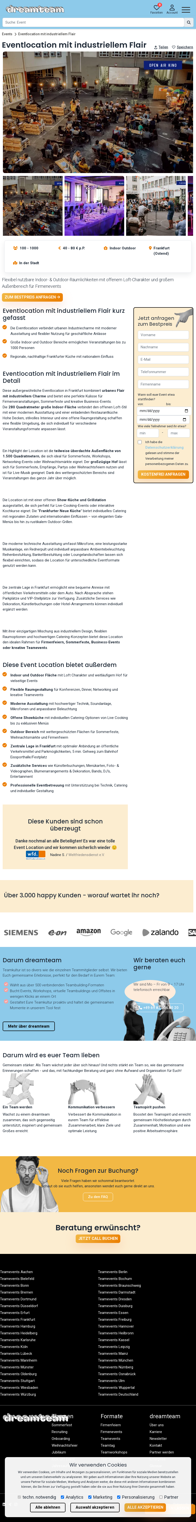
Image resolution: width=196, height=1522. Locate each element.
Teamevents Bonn (14, 1285)
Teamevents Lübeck (16, 1353)
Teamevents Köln (14, 1347)
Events (7, 34)
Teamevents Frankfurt (17, 1319)
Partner (168, 1497)
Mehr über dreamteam (28, 1026)
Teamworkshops (114, 1452)
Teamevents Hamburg (17, 1326)
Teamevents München (115, 1360)
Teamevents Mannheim (18, 1360)
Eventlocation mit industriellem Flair (47, 34)
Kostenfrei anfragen (163, 474)
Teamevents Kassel (113, 1340)
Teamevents (110, 1438)
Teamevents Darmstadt (116, 1292)
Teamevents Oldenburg (18, 1374)
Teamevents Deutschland (118, 1394)
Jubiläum (59, 1452)
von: (141, 404)
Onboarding (61, 1438)
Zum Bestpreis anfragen (32, 297)
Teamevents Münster (17, 1367)
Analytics (72, 1497)
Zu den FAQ (98, 1197)
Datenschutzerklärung (164, 447)
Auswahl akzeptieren (95, 1507)
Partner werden (162, 1452)
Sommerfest (62, 1425)
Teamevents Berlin (112, 1272)
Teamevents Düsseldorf (19, 1306)
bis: (168, 404)
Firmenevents (111, 1432)
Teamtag (108, 1445)
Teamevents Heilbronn (116, 1333)
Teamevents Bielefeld (17, 1279)
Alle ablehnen (47, 1507)
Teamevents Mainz (113, 1353)
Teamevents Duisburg (115, 1306)
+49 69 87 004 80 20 (159, 1008)
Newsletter (158, 1438)
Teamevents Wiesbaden (19, 1387)
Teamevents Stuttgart (17, 1381)
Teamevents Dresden (115, 1299)
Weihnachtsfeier (65, 1445)
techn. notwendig (37, 1497)
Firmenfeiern (111, 1425)
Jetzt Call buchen (98, 1238)
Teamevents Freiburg (114, 1319)
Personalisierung (136, 1497)
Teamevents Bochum (115, 1279)
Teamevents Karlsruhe (18, 1340)
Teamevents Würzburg (18, 1394)
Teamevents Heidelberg (18, 1333)
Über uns (157, 1425)
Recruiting (59, 1432)
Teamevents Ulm (111, 1381)
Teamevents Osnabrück (117, 1374)
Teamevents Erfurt (15, 1313)
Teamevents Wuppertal (116, 1387)
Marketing (100, 1497)
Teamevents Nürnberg (115, 1367)
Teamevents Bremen (16, 1292)
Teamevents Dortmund (18, 1299)
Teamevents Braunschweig (119, 1285)
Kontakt (156, 1445)
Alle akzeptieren (145, 1507)
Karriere (156, 1432)
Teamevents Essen (113, 1313)
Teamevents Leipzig (114, 1347)
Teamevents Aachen (16, 1272)
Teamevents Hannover (116, 1326)
